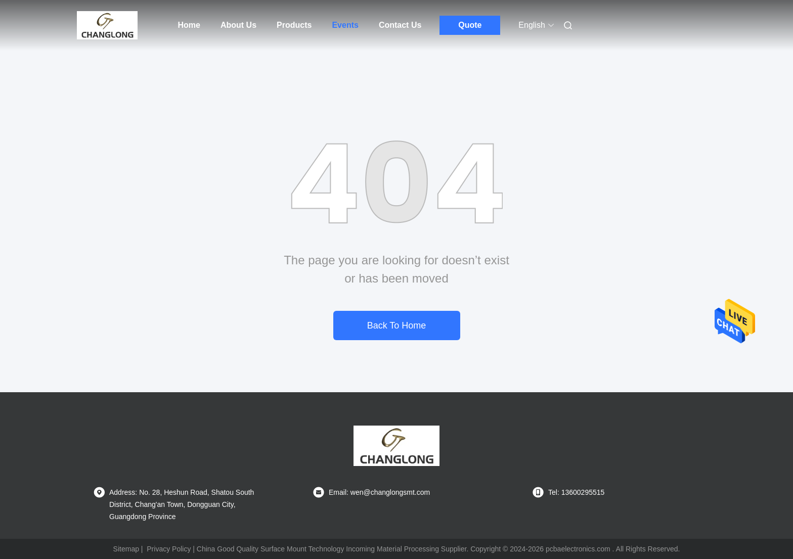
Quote (469, 25)
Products (294, 25)
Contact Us (400, 25)
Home (189, 25)
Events (345, 25)
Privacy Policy (169, 549)
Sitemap (126, 549)
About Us (238, 25)
